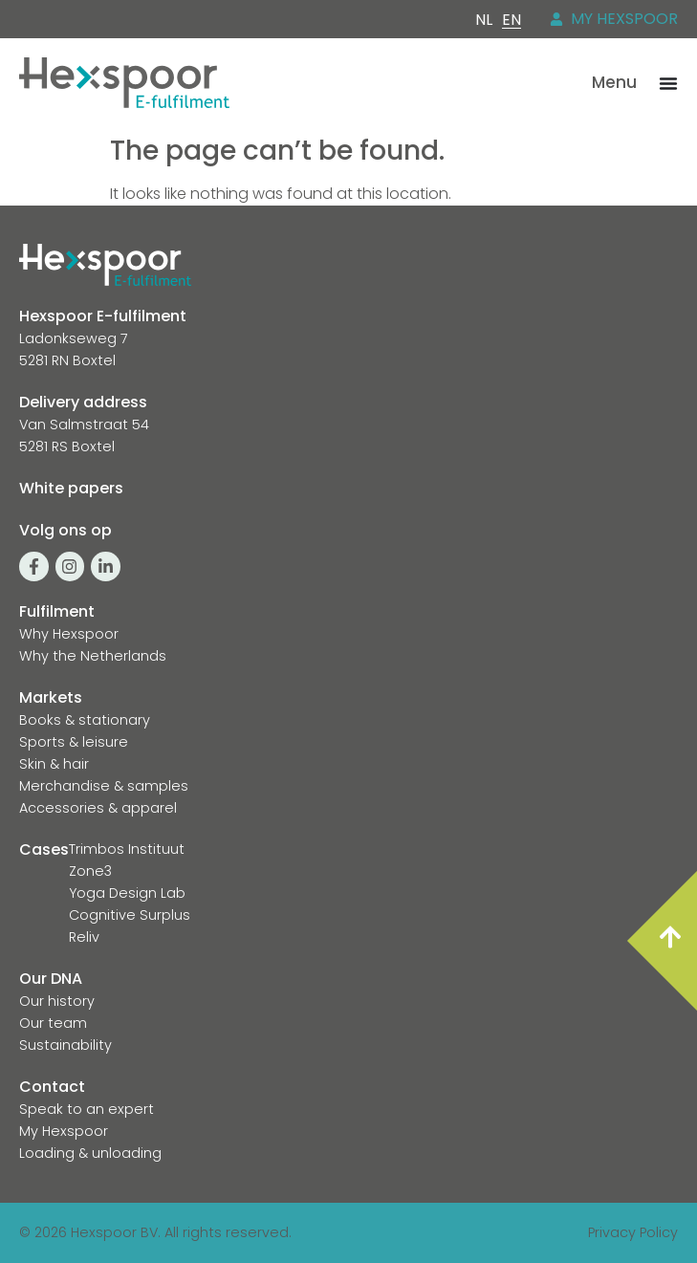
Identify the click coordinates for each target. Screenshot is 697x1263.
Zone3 (90, 871)
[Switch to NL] (483, 19)
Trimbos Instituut (127, 849)
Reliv (84, 937)
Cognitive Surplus (129, 915)
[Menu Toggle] (668, 83)
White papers (71, 488)
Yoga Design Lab (127, 893)
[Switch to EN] (511, 20)
